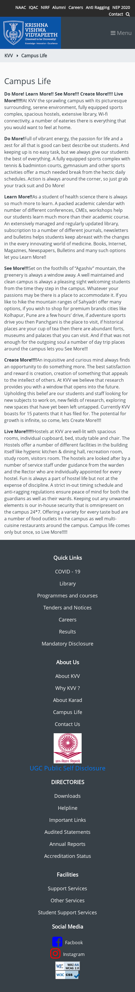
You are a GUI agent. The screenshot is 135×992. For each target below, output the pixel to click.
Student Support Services (67, 912)
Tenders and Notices (67, 607)
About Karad (67, 700)
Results (67, 631)
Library (68, 583)
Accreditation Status (67, 856)
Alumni (59, 7)
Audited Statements (67, 832)
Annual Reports (67, 844)
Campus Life (67, 712)
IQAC (33, 7)
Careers (75, 7)
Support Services (67, 888)
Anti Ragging (98, 7)
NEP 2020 (121, 7)
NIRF (45, 7)
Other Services (68, 900)
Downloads (67, 795)
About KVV (67, 676)
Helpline (67, 807)
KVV (8, 56)
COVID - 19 (67, 571)
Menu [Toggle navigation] (121, 33)
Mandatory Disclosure (67, 643)
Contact (116, 14)
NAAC (20, 7)
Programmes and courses (67, 595)
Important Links (67, 820)
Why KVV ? (67, 688)
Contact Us (67, 724)
